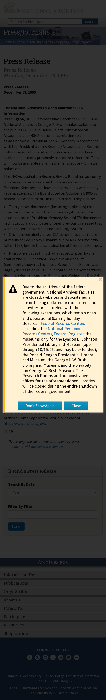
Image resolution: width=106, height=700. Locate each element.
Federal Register (68, 334)
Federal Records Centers (63, 323)
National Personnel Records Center (52, 331)
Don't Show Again (40, 405)
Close (76, 405)
